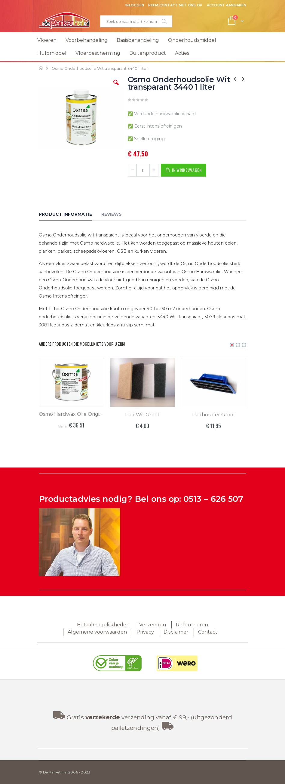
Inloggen (134, 5)
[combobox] (136, 21)
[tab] (70, 215)
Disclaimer (176, 632)
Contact (207, 632)
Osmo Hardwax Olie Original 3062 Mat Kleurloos (71, 414)
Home (41, 68)
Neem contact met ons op (175, 5)
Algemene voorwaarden (97, 632)
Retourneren (192, 625)
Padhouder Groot (213, 415)
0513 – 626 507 (213, 499)
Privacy (145, 632)
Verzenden (152, 625)
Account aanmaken (226, 5)
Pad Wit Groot (142, 415)
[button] (116, 87)
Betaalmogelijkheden (103, 625)
